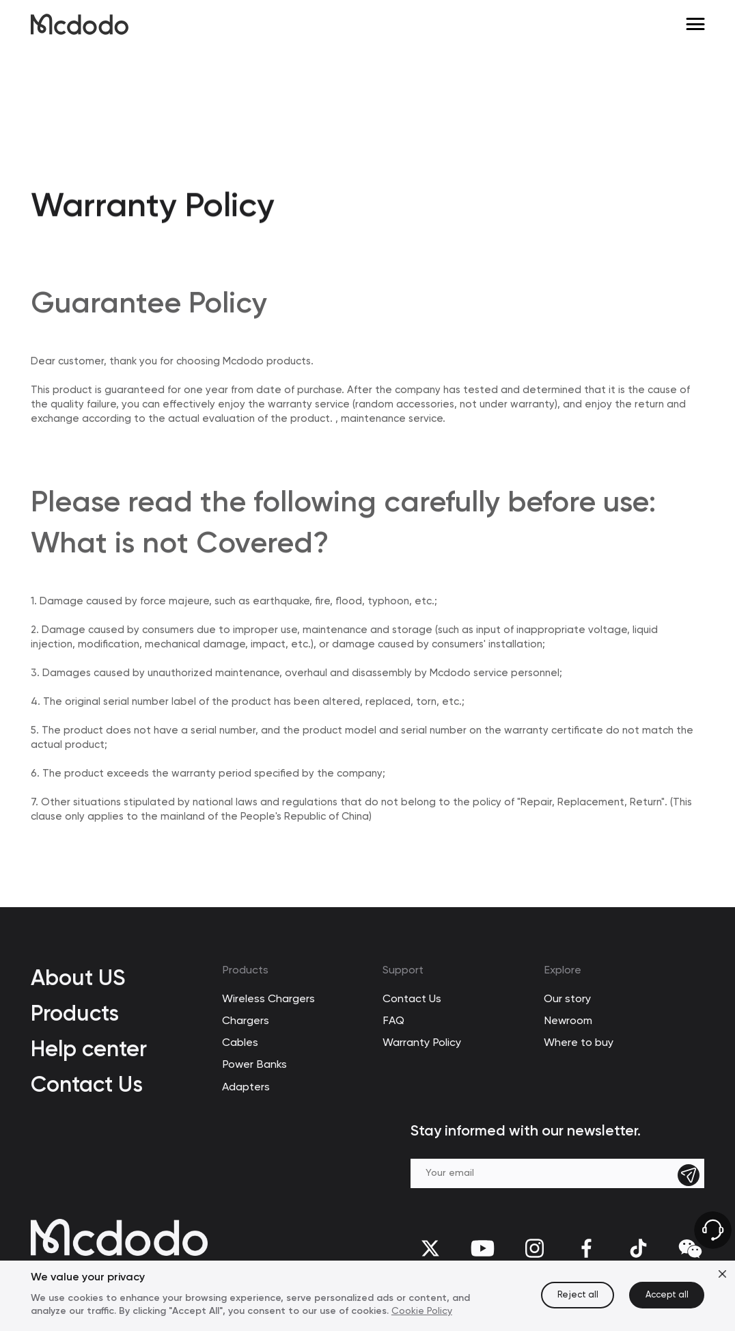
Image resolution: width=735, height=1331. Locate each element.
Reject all (577, 1295)
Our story (567, 999)
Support (403, 970)
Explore (562, 970)
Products (75, 1013)
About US (78, 978)
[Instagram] (534, 1248)
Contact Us (87, 1084)
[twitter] (430, 1248)
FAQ (393, 1021)
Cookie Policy (421, 1311)
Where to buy (578, 1043)
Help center (89, 1049)
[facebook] (586, 1248)
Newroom (568, 1021)
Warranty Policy (422, 1043)
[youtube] (482, 1248)
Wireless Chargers (268, 999)
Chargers (245, 1021)
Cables (240, 1043)
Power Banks (254, 1065)
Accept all (667, 1295)
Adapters (246, 1087)
